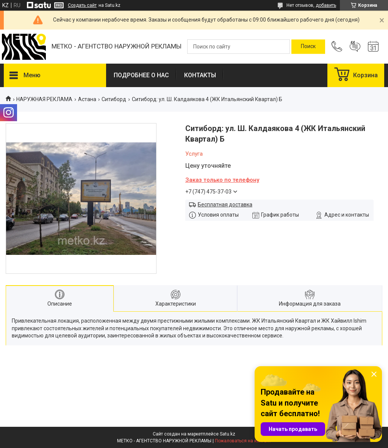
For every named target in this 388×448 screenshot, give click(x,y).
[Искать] (308, 46)
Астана (87, 99)
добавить (326, 5)
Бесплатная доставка (225, 204)
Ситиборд (114, 99)
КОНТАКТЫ (200, 75)
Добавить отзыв (355, 46)
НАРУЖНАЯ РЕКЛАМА (44, 99)
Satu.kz (227, 434)
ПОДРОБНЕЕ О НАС (141, 75)
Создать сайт (82, 5)
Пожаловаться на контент (243, 440)
